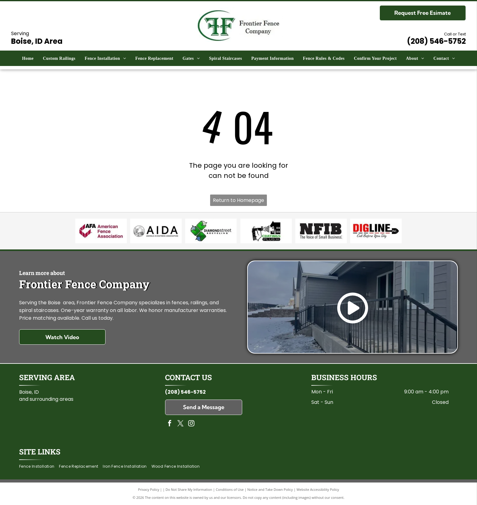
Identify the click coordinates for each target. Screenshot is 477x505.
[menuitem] (28, 58)
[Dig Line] (376, 231)
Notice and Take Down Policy (270, 489)
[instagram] (191, 424)
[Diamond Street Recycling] (211, 231)
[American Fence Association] (101, 231)
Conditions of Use (230, 489)
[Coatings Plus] (266, 231)
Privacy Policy (148, 489)
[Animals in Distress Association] (156, 231)
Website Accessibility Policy (318, 489)
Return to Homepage (238, 200)
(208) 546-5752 (185, 392)
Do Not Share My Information (189, 489)
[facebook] (169, 424)
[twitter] (180, 424)
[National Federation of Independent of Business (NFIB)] (321, 231)
